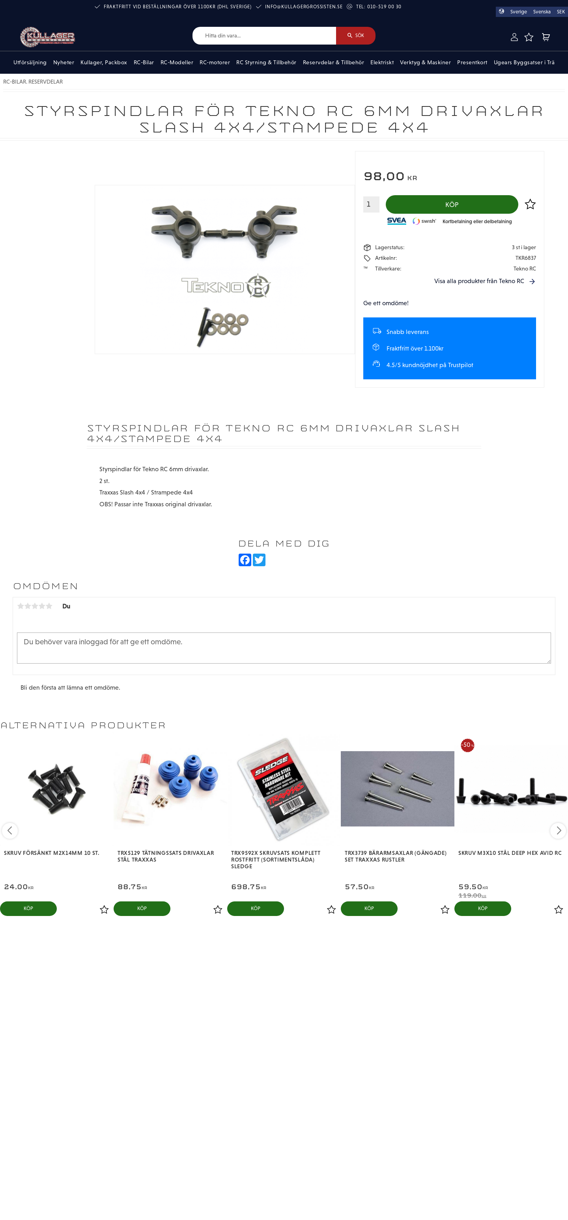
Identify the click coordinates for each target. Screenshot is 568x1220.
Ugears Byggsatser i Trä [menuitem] (524, 62)
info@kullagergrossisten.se (304, 6)
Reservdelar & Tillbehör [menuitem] (333, 62)
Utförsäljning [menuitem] (30, 62)
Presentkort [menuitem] (472, 62)
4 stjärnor (41, 606)
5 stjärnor (48, 606)
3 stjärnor (34, 606)
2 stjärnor (27, 606)
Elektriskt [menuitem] (382, 62)
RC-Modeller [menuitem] (177, 62)
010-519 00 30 (384, 6)
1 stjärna (20, 606)
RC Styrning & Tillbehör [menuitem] (266, 62)
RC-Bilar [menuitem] (144, 62)
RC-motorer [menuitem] (215, 62)
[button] (529, 37)
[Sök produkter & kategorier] (264, 36)
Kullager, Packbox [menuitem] (103, 62)
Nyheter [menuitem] (64, 62)
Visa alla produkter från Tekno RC (479, 281)
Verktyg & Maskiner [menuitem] (425, 62)
